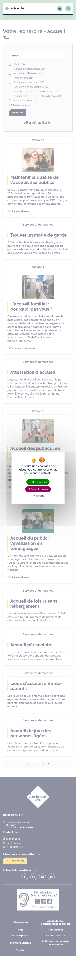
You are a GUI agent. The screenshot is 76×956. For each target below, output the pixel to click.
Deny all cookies (38, 489)
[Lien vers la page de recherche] (68, 8)
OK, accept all (38, 482)
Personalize (38, 495)
